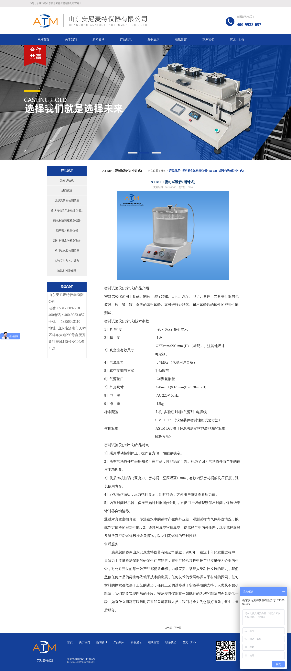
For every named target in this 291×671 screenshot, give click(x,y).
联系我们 (170, 642)
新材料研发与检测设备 (67, 240)
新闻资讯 (101, 642)
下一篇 (177, 627)
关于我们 (84, 642)
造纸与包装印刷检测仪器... (67, 210)
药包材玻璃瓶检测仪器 (67, 220)
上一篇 (168, 627)
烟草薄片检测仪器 (67, 230)
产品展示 (118, 642)
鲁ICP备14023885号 (85, 659)
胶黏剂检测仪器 (67, 270)
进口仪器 (66, 190)
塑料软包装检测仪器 (67, 250)
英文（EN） (190, 642)
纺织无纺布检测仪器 (67, 200)
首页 (163, 170)
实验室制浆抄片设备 (67, 260)
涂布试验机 (67, 180)
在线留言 (153, 642)
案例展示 (136, 642)
